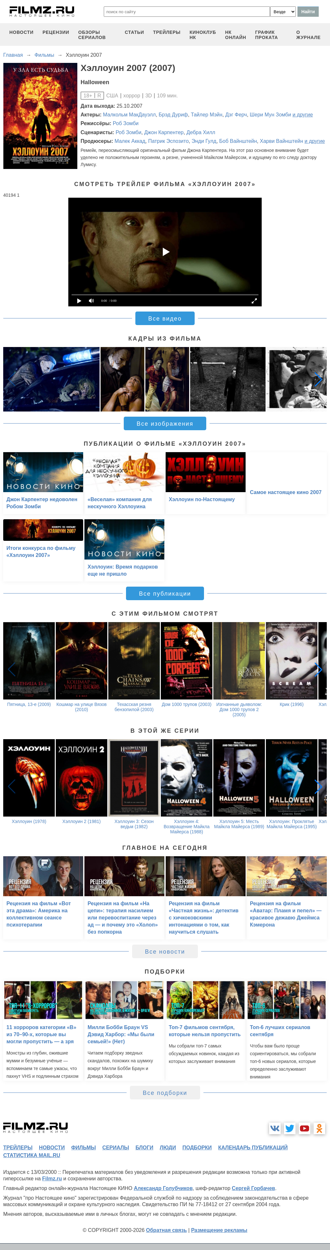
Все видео (165, 318)
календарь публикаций (253, 1147)
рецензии (56, 32)
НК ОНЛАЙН (235, 35)
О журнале (308, 35)
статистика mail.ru (31, 1155)
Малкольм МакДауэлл (129, 114)
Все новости (165, 951)
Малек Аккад (129, 141)
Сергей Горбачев (253, 1188)
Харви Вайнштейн (281, 141)
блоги (144, 1147)
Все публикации (165, 593)
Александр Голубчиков (163, 1188)
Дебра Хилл (201, 132)
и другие (303, 114)
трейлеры (166, 32)
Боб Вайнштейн (238, 141)
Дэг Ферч (236, 114)
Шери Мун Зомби (270, 114)
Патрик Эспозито (168, 141)
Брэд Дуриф (173, 114)
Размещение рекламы (219, 1230)
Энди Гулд (203, 141)
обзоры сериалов (92, 35)
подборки (197, 1147)
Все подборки (165, 1093)
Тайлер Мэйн (206, 114)
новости (21, 32)
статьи (134, 32)
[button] (318, 379)
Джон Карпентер (164, 132)
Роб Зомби (126, 123)
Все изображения (165, 424)
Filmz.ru (52, 1178)
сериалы (115, 1147)
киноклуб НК (202, 35)
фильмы (83, 1147)
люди (168, 1147)
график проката (266, 35)
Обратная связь (166, 1230)
